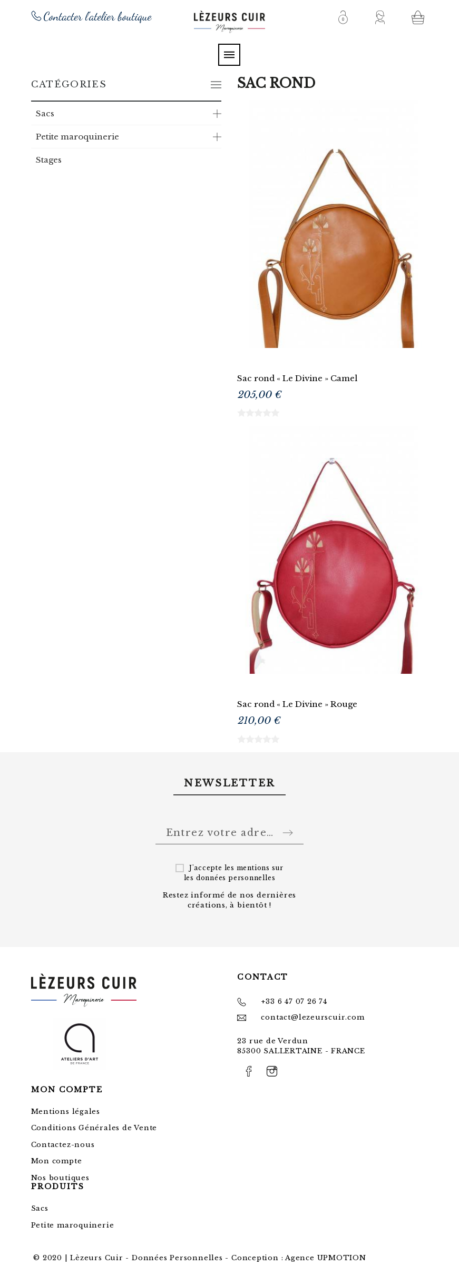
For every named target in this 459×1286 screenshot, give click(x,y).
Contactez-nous (63, 1144)
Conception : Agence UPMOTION (298, 1257)
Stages (49, 160)
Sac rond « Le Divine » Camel (297, 378)
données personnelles (236, 878)
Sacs (45, 113)
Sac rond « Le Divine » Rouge (297, 704)
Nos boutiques (60, 1177)
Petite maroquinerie (77, 137)
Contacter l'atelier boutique (98, 16)
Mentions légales (65, 1111)
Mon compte (56, 1161)
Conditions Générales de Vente (94, 1127)
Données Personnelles (177, 1257)
